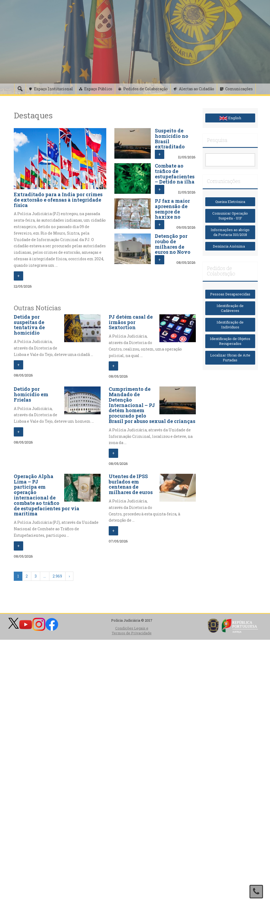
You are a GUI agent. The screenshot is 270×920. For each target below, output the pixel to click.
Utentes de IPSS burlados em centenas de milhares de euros (131, 484)
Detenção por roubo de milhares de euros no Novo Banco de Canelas (172, 249)
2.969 (57, 576)
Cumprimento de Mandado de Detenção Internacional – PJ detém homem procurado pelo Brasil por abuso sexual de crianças (152, 405)
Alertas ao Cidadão (196, 88)
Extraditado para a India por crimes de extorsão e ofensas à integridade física (58, 199)
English (230, 117)
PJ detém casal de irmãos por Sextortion (131, 322)
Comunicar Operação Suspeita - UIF (230, 216)
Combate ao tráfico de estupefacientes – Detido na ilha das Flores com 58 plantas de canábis (174, 181)
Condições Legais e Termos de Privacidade (132, 631)
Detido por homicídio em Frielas (31, 394)
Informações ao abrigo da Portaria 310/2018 (230, 232)
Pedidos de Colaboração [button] (145, 88)
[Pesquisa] (20, 89)
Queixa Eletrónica (230, 201)
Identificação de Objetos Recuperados (230, 341)
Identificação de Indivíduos (230, 325)
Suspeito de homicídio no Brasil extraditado (171, 138)
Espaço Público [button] (98, 88)
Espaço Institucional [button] (53, 88)
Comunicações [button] (239, 88)
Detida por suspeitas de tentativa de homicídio (29, 325)
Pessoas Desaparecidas (230, 294)
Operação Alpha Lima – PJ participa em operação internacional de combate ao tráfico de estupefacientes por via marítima (46, 495)
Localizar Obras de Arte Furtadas (230, 358)
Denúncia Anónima (230, 246)
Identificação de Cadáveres (230, 308)
